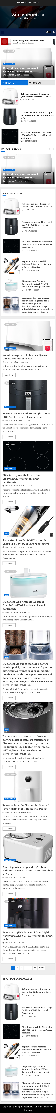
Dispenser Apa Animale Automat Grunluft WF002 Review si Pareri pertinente (11, 285)
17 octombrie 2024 (31, 270)
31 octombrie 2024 (30, 141)
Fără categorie (10, 860)
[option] (28, 63)
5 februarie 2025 (29, 121)
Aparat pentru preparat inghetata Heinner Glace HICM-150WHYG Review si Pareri (28, 848)
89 (35, 967)
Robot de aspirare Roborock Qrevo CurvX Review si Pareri (25, 69)
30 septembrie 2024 (31, 290)
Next (41, 967)
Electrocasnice (9, 64)
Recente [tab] (9, 83)
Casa (7, 533)
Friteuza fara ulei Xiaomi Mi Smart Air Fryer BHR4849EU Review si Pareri (28, 786)
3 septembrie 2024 (23, 813)
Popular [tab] (36, 83)
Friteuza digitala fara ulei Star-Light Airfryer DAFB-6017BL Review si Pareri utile (28, 913)
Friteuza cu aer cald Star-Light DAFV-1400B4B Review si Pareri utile (10, 116)
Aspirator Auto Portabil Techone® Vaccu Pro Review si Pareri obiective (11, 265)
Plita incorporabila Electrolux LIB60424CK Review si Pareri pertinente (10, 136)
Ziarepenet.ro (28, 14)
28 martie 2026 (23, 75)
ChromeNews (41, 1106)
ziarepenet (9, 75)
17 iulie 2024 (21, 878)
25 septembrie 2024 (23, 685)
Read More (9, 375)
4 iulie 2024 (20, 943)
